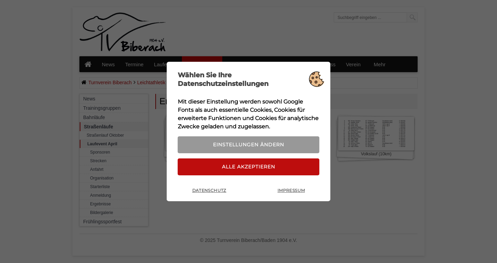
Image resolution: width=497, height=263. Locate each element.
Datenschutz (209, 190)
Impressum (291, 190)
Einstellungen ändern (248, 145)
